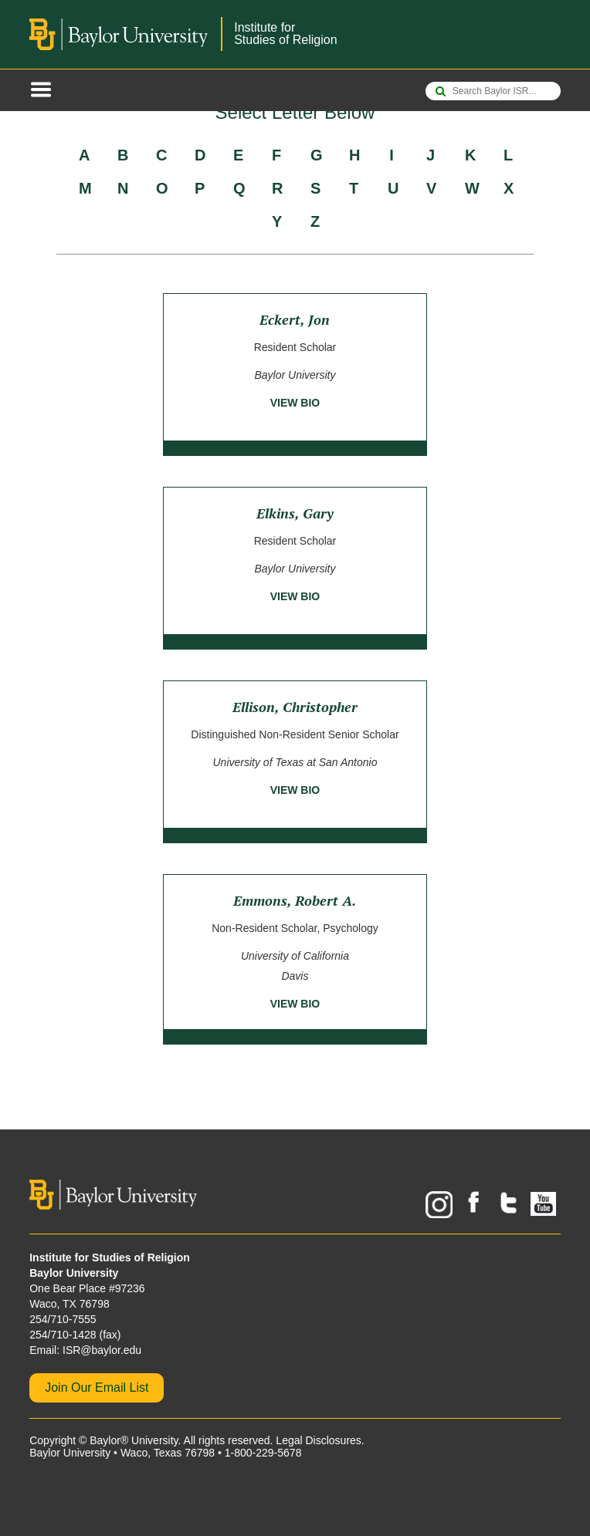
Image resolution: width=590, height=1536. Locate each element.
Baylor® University (134, 1440)
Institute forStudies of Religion (285, 33)
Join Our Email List (96, 1387)
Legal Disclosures (318, 1440)
